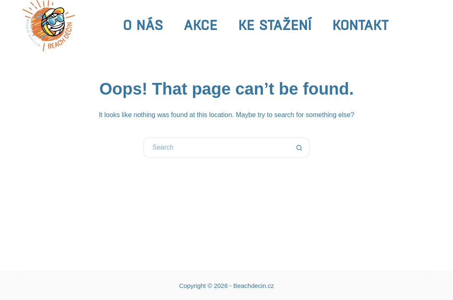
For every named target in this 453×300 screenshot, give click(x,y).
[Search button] (299, 147)
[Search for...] (216, 147)
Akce (200, 25)
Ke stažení (274, 25)
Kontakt (360, 25)
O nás (143, 25)
